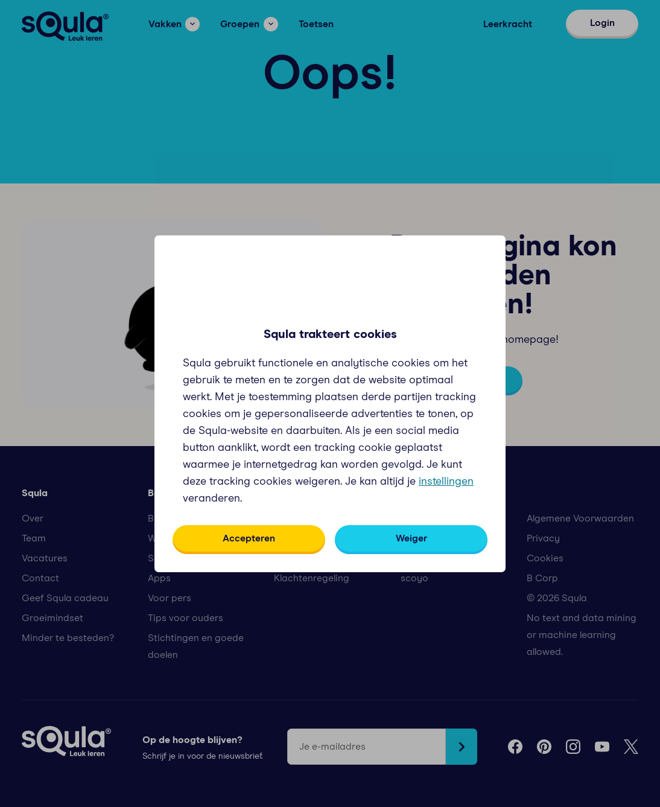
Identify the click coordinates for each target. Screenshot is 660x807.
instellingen (446, 481)
